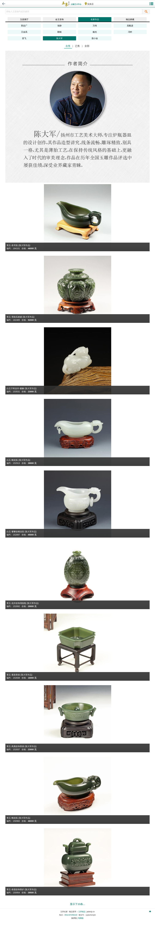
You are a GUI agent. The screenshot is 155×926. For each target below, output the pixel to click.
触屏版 (74, 918)
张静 (59, 25)
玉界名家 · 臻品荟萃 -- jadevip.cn (77, 912)
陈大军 (59, 38)
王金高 (24, 32)
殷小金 (95, 38)
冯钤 (130, 32)
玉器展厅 (24, 19)
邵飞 (24, 38)
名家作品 (95, 19)
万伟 (95, 25)
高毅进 (130, 25)
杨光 (95, 32)
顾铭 (59, 32)
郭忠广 (24, 25)
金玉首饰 (59, 19)
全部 (87, 46)
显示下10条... (77, 904)
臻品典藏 (130, 19)
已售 (77, 46)
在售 (68, 46)
